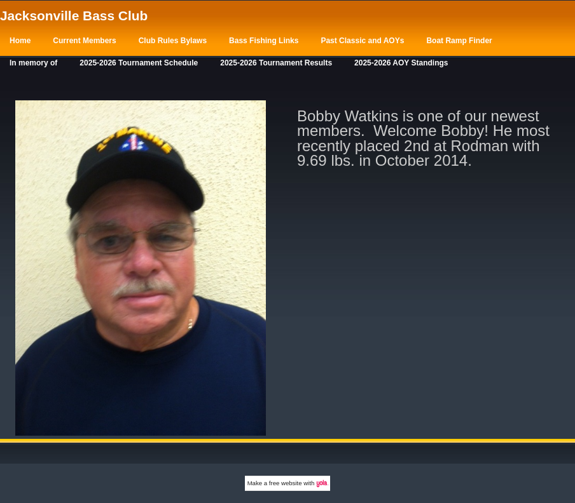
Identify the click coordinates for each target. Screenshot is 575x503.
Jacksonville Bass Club (74, 15)
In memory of (33, 62)
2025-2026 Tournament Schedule (139, 62)
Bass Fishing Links (263, 40)
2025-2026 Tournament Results (276, 62)
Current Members (84, 40)
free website (285, 483)
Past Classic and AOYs (362, 40)
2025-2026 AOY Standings (401, 62)
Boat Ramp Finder (459, 40)
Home (20, 40)
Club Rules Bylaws (173, 40)
